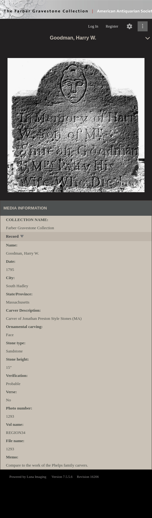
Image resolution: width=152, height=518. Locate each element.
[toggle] (22, 237)
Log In (93, 26)
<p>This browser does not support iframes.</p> (76, 493)
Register (112, 26)
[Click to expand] (143, 26)
